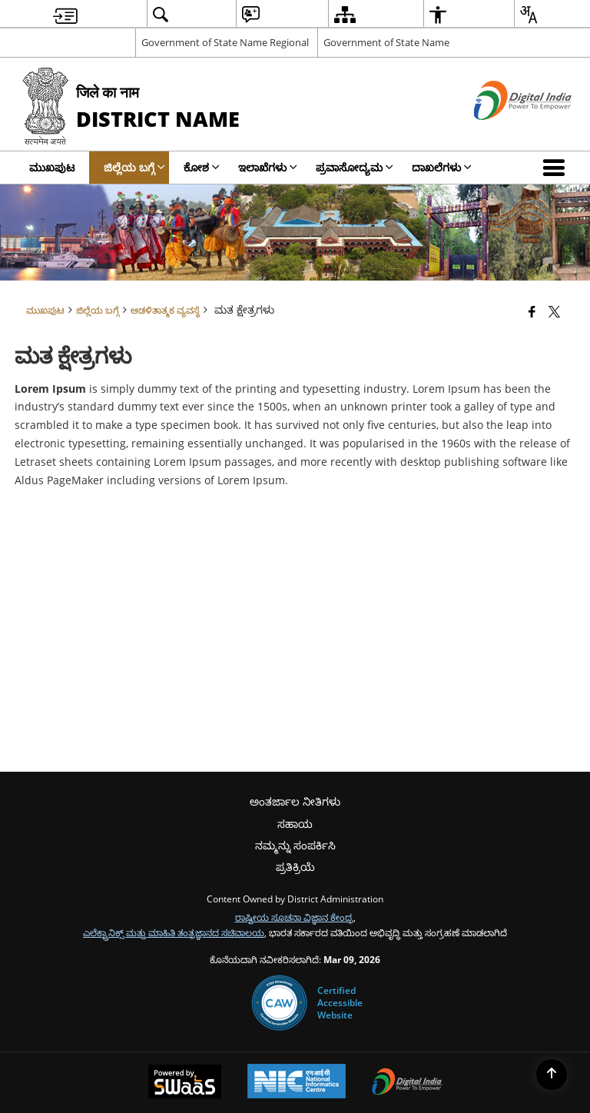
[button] (557, 167)
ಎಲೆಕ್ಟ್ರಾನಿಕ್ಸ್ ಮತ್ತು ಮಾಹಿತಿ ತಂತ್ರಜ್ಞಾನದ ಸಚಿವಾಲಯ (173, 932)
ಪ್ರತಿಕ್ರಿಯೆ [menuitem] (295, 866)
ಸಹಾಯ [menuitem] (295, 823)
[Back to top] (551, 1074)
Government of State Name (386, 42)
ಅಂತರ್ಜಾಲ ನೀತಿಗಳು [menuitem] (295, 801)
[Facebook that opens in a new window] (532, 311)
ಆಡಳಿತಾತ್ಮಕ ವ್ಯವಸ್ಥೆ (165, 310)
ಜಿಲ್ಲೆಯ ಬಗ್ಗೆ (97, 310)
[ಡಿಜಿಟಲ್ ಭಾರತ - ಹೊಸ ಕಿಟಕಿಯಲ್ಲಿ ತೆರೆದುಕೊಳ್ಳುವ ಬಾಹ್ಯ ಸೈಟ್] (503, 132)
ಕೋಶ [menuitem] (202, 167)
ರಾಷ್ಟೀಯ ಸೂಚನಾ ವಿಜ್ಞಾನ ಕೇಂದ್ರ (294, 917)
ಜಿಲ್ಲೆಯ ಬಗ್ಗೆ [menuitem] (134, 167)
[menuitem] (65, 14)
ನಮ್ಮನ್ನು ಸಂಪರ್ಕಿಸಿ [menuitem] (295, 845)
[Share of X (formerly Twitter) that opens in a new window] (554, 311)
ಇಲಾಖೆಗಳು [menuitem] (267, 167)
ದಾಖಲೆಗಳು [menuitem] (442, 167)
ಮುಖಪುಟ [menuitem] (52, 167)
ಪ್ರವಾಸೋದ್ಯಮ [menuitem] (354, 167)
